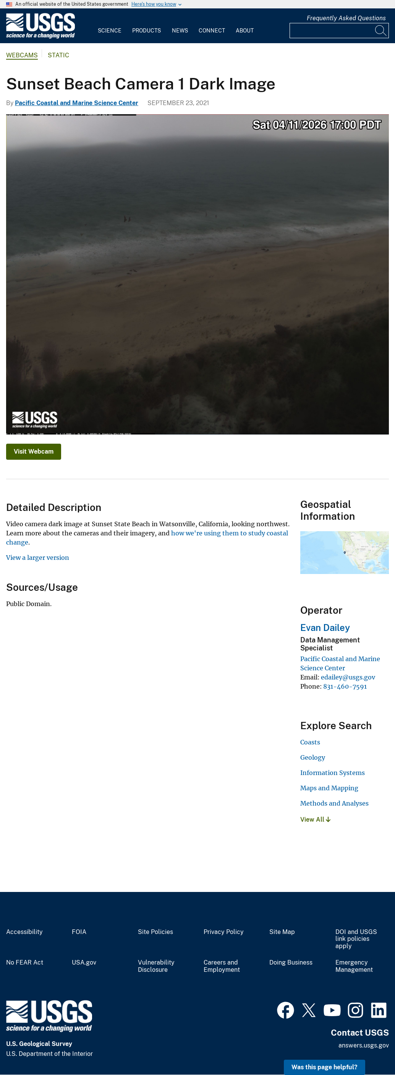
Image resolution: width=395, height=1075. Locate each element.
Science (109, 31)
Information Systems (332, 773)
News (180, 31)
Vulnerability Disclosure (156, 966)
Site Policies (155, 932)
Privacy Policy (224, 932)
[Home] (40, 37)
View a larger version (37, 557)
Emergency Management (354, 966)
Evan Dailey (325, 627)
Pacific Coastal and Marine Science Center (76, 103)
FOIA (79, 932)
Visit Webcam (33, 451)
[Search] (381, 30)
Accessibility (24, 932)
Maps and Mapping (329, 788)
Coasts (310, 742)
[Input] (339, 30)
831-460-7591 (345, 686)
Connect (212, 31)
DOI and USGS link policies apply (356, 939)
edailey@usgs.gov (348, 677)
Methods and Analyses (334, 803)
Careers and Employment (222, 966)
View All (315, 819)
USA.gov (84, 962)
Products (146, 31)
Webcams (22, 55)
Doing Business (290, 962)
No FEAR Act (24, 962)
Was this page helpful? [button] (324, 1067)
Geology (312, 757)
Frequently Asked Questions (346, 18)
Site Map (282, 932)
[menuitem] (109, 26)
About (245, 31)
